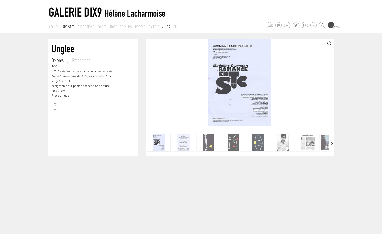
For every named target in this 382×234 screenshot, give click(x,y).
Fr (168, 27)
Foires (102, 27)
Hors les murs (121, 27)
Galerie (154, 27)
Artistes (69, 27)
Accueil (54, 27)
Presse (140, 27)
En (175, 27)
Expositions (86, 27)
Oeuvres (58, 60)
